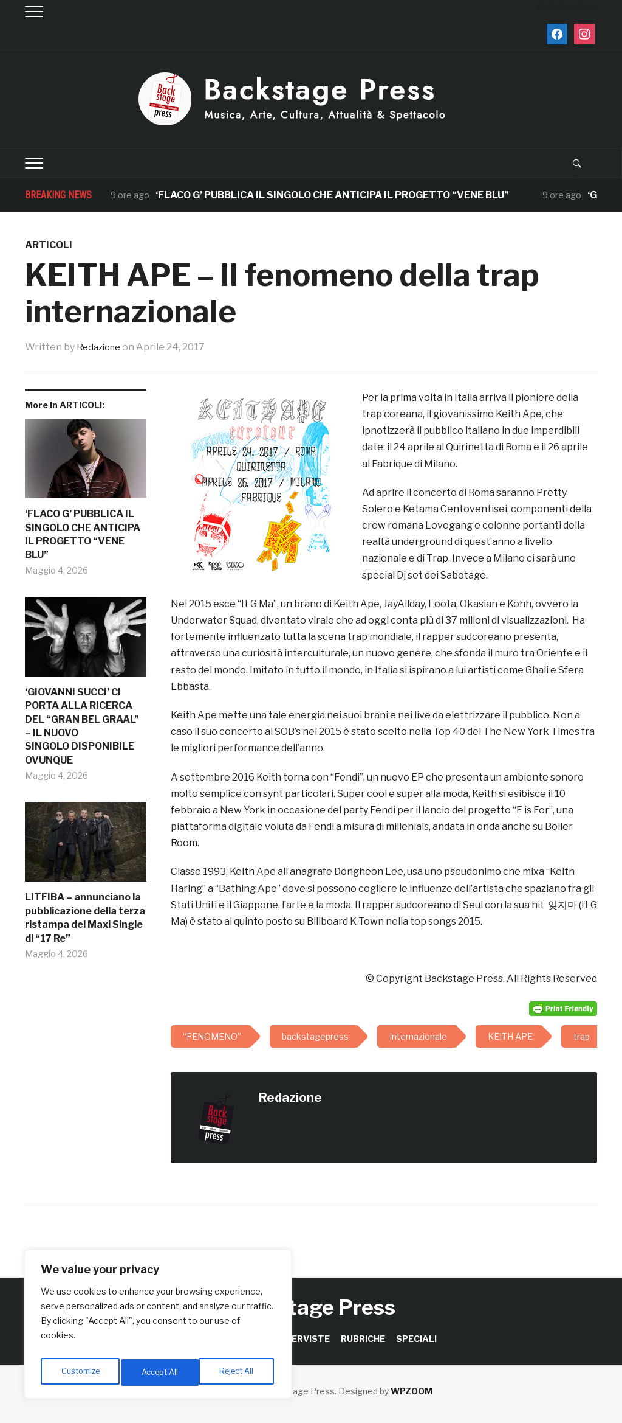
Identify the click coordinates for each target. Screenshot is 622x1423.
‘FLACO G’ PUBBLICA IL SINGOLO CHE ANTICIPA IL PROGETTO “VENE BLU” (333, 195)
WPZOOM (411, 1391)
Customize (80, 1372)
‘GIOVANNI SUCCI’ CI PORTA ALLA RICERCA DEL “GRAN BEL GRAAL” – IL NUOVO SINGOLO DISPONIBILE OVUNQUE (82, 726)
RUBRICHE (363, 1339)
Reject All (160, 1372)
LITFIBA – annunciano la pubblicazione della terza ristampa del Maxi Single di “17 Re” (85, 917)
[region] (158, 1327)
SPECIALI (416, 1339)
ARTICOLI (48, 245)
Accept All (237, 1372)
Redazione (101, 347)
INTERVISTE (303, 1339)
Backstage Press (311, 1307)
